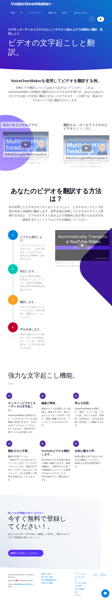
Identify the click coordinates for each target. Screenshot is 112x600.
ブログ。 (79, 595)
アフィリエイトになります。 (80, 577)
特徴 (13, 13)
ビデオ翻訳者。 (79, 590)
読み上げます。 (81, 13)
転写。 (65, 13)
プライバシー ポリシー (11, 159)
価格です (52, 13)
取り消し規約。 (48, 577)
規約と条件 (46, 574)
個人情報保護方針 (49, 580)
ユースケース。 (35, 13)
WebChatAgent (20, 584)
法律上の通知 (47, 583)
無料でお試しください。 (25, 553)
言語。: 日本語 (98, 575)
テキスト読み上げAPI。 (80, 584)
